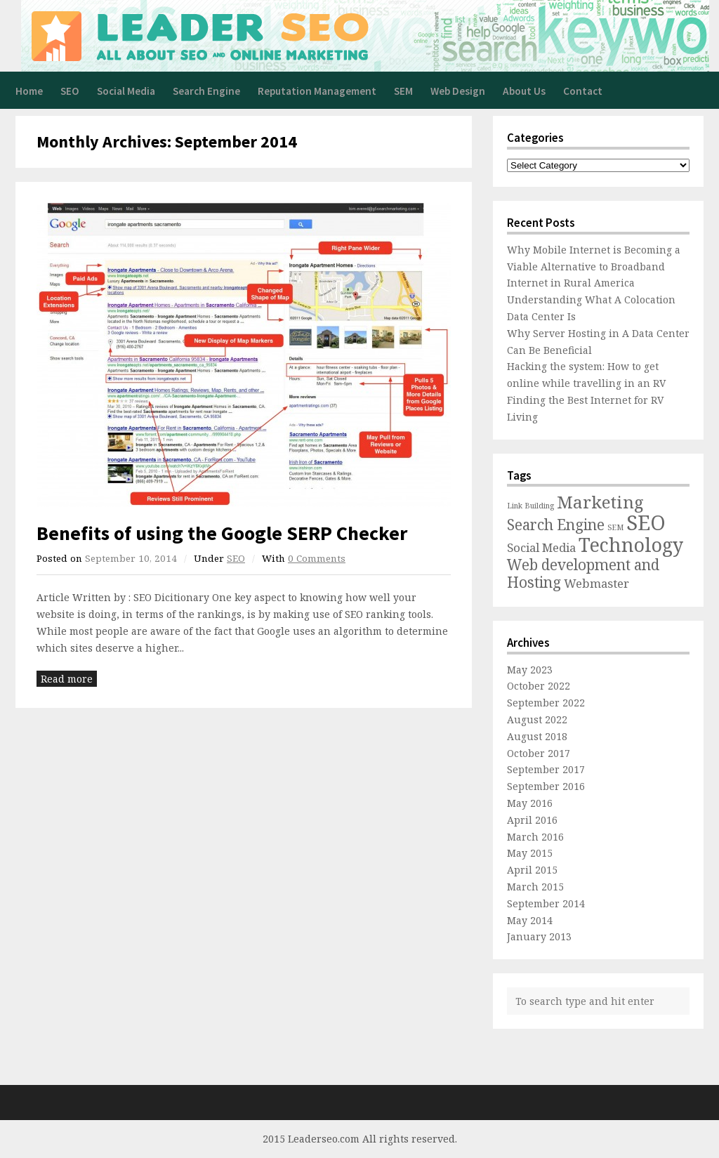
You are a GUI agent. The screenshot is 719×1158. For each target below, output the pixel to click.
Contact (582, 91)
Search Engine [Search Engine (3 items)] (556, 524)
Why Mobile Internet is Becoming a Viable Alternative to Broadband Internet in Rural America (593, 266)
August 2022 (537, 719)
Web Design (457, 91)
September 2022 (546, 702)
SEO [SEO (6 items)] (646, 522)
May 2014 (530, 920)
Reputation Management (317, 91)
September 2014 (546, 903)
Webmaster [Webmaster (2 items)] (596, 583)
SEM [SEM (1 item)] (615, 527)
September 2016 (546, 786)
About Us (524, 91)
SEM (403, 91)
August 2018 (537, 736)
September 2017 (546, 769)
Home (29, 91)
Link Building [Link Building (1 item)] (530, 506)
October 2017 (538, 753)
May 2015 (530, 853)
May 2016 (530, 803)
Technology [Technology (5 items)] (631, 545)
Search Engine (206, 91)
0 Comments (316, 558)
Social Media (126, 91)
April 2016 (532, 820)
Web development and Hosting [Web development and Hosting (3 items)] (583, 574)
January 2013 (539, 936)
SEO (69, 91)
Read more (67, 678)
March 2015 (535, 886)
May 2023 (530, 669)
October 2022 (538, 685)
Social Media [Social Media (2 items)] (541, 547)
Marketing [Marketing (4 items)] (600, 501)
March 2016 (535, 836)
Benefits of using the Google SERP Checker (222, 533)
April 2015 (532, 869)
